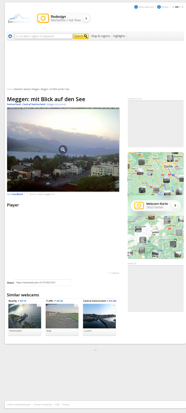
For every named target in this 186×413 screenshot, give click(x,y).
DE (173, 7)
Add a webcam (146, 7)
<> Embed (113, 273)
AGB (57, 404)
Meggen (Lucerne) (56, 104)
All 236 (112, 300)
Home (10, 89)
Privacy (66, 404)
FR (182, 7)
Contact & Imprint (42, 404)
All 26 (60, 300)
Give (15, 194)
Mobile (165, 7)
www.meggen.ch (46, 194)
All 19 (23, 300)
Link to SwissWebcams (19, 404)
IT (180, 7)
